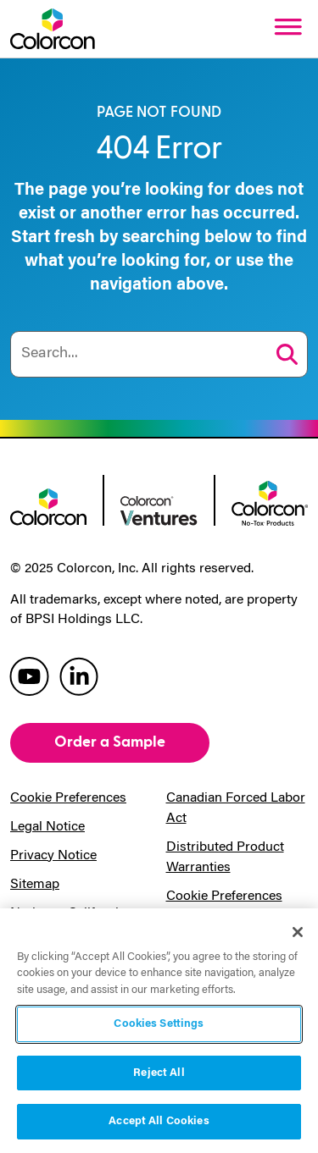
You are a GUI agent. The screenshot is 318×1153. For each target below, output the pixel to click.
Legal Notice (47, 827)
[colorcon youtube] (29, 675)
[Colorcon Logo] (52, 29)
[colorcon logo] (48, 505)
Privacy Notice (53, 856)
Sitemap (34, 884)
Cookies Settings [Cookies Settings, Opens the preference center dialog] (159, 1023)
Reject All (158, 1073)
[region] (159, 1030)
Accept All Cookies (159, 1121)
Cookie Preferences (68, 798)
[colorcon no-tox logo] (270, 501)
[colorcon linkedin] (78, 675)
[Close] (297, 932)
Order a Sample (109, 742)
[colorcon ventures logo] (158, 509)
